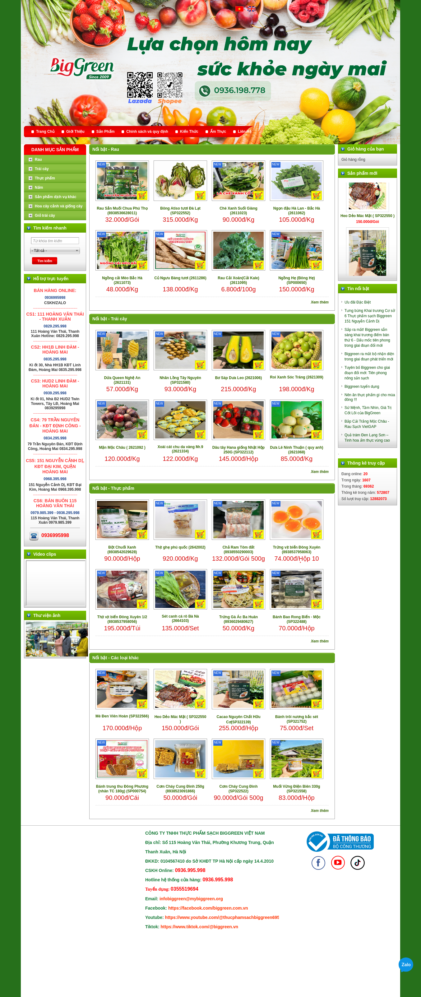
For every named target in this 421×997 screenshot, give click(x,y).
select (77, 250)
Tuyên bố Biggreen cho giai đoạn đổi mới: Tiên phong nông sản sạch (367, 372)
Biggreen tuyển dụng (362, 386)
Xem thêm (320, 302)
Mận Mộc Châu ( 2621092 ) (122, 447)
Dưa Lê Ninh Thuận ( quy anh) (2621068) (296, 449)
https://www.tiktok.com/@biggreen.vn (199, 926)
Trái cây (119, 318)
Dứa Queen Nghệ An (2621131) (122, 380)
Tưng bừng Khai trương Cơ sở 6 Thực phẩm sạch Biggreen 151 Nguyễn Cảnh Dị (370, 315)
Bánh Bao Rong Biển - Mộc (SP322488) (297, 619)
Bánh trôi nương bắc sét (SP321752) (296, 719)
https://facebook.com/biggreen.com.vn (208, 908)
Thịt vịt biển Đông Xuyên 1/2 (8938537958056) (122, 619)
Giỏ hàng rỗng (353, 159)
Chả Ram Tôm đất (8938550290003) (239, 549)
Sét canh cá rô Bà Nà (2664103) (180, 618)
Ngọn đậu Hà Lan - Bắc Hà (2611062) (296, 210)
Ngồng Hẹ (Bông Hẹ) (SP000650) (296, 280)
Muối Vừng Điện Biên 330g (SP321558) (296, 788)
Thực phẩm (122, 488)
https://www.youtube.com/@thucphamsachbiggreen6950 (223, 917)
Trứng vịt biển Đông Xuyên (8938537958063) (297, 549)
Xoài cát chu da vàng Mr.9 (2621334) (180, 449)
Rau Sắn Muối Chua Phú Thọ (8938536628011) (122, 210)
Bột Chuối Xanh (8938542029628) (122, 549)
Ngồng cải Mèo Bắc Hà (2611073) (122, 280)
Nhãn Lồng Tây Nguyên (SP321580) (180, 380)
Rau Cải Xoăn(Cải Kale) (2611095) (238, 280)
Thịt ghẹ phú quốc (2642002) (180, 547)
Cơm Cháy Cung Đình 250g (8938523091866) (180, 788)
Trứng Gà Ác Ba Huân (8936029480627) (238, 619)
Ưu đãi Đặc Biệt (358, 302)
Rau (115, 149)
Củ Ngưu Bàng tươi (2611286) (180, 278)
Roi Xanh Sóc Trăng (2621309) (296, 377)
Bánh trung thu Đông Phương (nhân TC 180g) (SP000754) (122, 788)
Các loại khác (125, 657)
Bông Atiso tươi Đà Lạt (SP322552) (180, 210)
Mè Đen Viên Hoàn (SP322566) (122, 716)
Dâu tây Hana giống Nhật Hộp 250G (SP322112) (238, 449)
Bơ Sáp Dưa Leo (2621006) (238, 378)
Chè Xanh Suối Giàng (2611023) (238, 210)
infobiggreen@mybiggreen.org (191, 898)
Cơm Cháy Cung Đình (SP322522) (239, 788)
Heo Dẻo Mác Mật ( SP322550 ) (180, 719)
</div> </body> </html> (56, 583)
